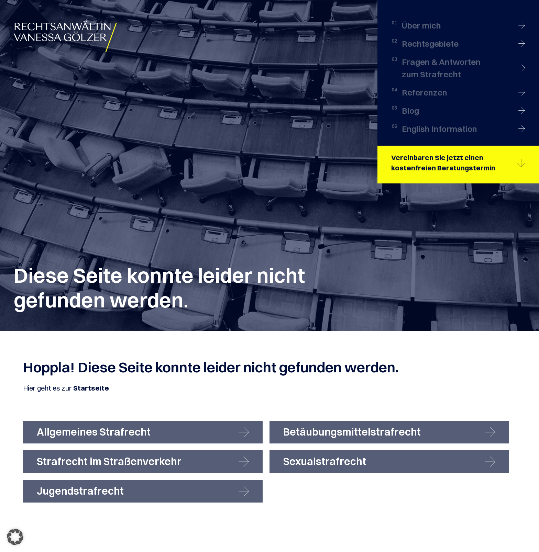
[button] (15, 537)
